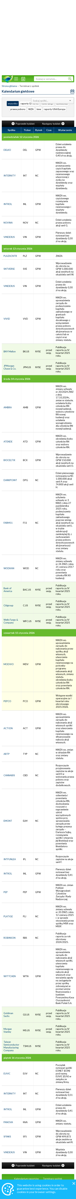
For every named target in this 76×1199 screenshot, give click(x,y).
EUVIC (7, 1073)
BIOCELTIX (9, 460)
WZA (31, 109)
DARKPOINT (10, 480)
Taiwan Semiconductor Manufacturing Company (11, 1046)
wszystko (13, 103)
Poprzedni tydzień (23, 123)
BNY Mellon (10, 351)
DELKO (7, 149)
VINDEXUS (9, 237)
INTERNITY (9, 175)
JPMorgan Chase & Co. (10, 367)
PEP (6, 892)
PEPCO (7, 701)
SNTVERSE (9, 268)
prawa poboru (17, 109)
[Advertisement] (35, 37)
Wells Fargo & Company (11, 621)
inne (39, 109)
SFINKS (7, 1136)
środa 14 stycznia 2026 (17, 378)
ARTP (7, 753)
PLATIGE (8, 916)
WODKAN (9, 568)
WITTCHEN (10, 976)
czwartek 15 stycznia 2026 (19, 632)
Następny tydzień (53, 123)
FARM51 (8, 522)
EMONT (8, 820)
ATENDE (8, 441)
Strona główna (9, 86)
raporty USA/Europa (54, 109)
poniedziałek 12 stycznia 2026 (21, 136)
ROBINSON (9, 937)
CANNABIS (9, 775)
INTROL (8, 204)
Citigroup (8, 605)
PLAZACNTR (10, 255)
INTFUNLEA (10, 859)
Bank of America (8, 590)
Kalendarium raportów (26, 1178)
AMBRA (8, 407)
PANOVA (8, 1122)
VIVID (7, 318)
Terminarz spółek (52, 1178)
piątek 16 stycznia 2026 (17, 1057)
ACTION (8, 728)
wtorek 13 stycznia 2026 (18, 248)
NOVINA (8, 222)
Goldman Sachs (8, 1014)
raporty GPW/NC (30, 103)
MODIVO (9, 664)
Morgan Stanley (8, 1030)
